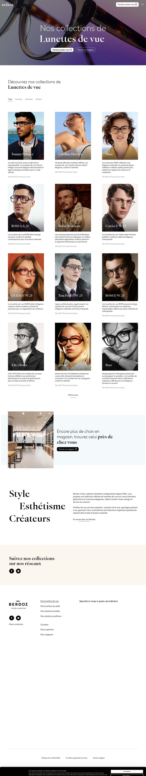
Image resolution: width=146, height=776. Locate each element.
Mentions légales (99, 758)
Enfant (39, 99)
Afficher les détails (33, 772)
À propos (44, 624)
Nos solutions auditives (50, 616)
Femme (18, 99)
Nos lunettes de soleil (50, 606)
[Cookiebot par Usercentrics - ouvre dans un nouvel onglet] (15, 772)
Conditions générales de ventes (76, 758)
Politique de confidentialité (51, 758)
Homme (29, 99)
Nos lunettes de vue (49, 601)
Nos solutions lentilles (50, 611)
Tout (10, 99)
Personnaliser (127, 767)
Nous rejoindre (47, 629)
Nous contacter (16, 624)
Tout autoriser (126, 763)
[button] (73, 394)
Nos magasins (46, 634)
